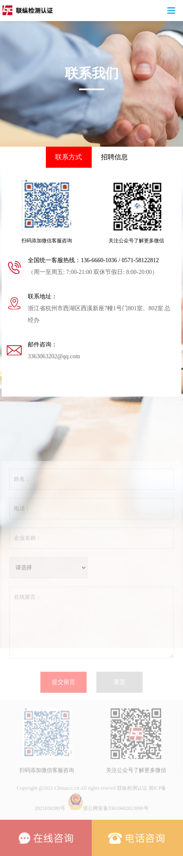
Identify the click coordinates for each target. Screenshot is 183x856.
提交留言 (63, 704)
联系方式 (68, 157)
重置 (119, 704)
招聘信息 (114, 157)
